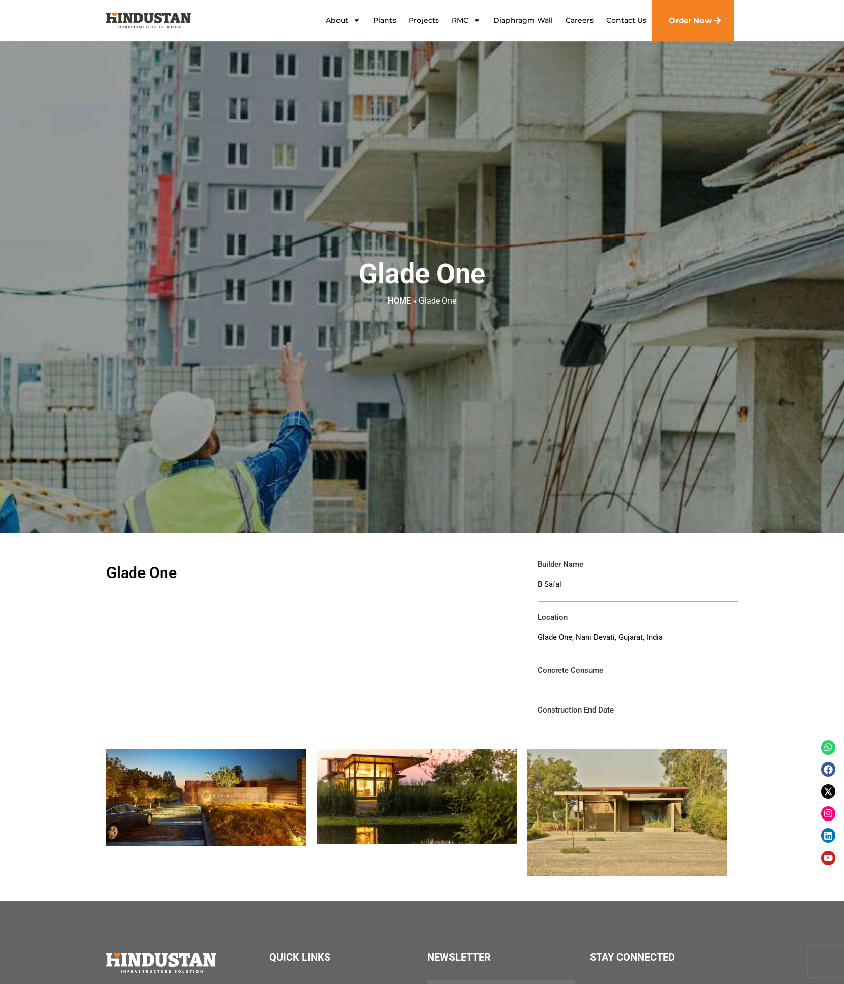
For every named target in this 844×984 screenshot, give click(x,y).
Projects (424, 20)
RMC (466, 20)
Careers (580, 20)
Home (399, 301)
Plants (384, 20)
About (343, 20)
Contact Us (626, 20)
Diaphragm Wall (523, 20)
